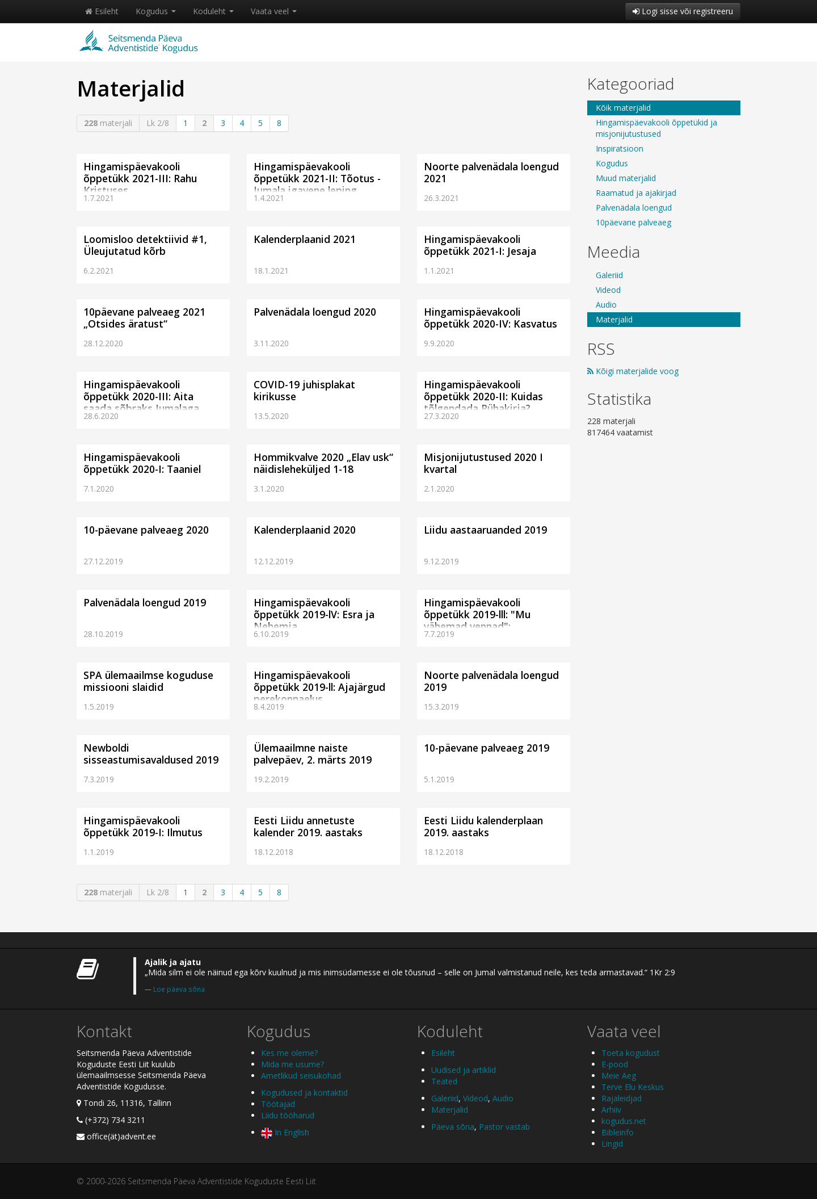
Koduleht (213, 11)
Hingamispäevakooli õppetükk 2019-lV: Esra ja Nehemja (314, 614)
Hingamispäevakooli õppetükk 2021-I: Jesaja (480, 245)
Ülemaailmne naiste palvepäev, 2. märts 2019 (313, 753)
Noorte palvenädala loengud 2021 (491, 172)
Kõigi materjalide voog (633, 371)
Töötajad (278, 1104)
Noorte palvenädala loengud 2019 (491, 681)
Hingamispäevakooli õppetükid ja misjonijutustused (656, 128)
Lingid (612, 1143)
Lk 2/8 (157, 123)
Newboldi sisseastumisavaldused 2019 (150, 753)
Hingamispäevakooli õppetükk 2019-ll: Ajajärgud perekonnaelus (319, 687)
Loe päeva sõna (179, 988)
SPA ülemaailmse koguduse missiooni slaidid (148, 681)
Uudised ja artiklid (463, 1069)
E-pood (614, 1064)
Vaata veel (274, 11)
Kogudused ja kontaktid (304, 1092)
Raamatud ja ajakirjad (636, 192)
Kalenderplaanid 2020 (305, 529)
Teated (444, 1081)
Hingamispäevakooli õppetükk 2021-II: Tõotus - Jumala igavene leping (317, 178)
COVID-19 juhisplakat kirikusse (304, 390)
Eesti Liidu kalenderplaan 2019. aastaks (483, 826)
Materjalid (614, 319)
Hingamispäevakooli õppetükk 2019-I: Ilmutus (143, 826)
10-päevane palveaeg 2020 (146, 529)
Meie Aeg (618, 1075)
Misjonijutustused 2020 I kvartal (483, 463)
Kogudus (156, 11)
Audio (606, 304)
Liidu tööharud (287, 1115)
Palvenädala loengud (634, 207)
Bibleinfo (617, 1132)
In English (285, 1132)
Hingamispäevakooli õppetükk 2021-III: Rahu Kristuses (140, 178)
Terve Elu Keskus (632, 1086)
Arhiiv (611, 1109)
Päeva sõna (452, 1126)
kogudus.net (623, 1121)
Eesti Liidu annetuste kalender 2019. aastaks (308, 826)
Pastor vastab (504, 1126)
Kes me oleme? (289, 1052)
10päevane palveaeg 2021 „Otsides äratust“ (144, 317)
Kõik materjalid (623, 107)
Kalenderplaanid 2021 (305, 239)
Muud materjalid (626, 178)
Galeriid (609, 275)
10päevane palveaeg (633, 222)
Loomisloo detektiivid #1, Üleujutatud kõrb (145, 245)
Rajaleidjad (621, 1098)
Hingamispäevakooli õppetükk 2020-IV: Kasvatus (490, 317)
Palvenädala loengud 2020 (315, 311)
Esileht (102, 11)
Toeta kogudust (630, 1052)
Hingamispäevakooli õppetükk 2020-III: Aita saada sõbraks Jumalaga (141, 396)
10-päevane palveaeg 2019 (486, 747)
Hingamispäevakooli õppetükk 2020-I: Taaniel (142, 463)
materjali (108, 123)
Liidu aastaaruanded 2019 (485, 529)
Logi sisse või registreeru (683, 11)
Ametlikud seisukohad (301, 1075)
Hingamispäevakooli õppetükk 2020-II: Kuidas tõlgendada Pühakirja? (483, 396)
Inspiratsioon (619, 148)
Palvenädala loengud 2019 (144, 602)
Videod (608, 289)
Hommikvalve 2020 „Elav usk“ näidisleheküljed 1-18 (323, 463)
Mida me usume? (292, 1064)
